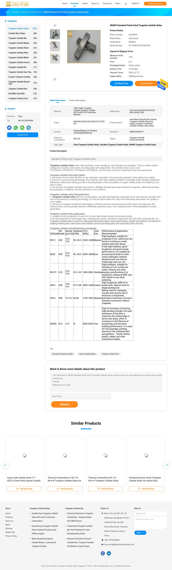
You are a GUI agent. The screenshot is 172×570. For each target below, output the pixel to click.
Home (7, 513)
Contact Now (22, 135)
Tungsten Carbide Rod (22, 88)
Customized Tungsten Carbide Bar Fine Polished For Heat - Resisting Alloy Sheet (79, 530)
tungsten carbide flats (110, 354)
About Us (9, 521)
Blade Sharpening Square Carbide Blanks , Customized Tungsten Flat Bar (44, 542)
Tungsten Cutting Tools (22, 98)
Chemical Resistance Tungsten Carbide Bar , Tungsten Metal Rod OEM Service (80, 517)
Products (9, 517)
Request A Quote (155, 4)
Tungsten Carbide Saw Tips (22, 72)
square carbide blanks (87, 354)
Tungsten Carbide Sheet (22, 48)
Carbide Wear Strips (22, 33)
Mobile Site (10, 532)
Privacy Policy (11, 536)
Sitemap (8, 528)
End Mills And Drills (22, 93)
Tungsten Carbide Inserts (22, 62)
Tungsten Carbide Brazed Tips (22, 83)
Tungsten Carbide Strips (22, 28)
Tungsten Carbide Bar (22, 38)
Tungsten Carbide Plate (22, 52)
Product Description (77, 100)
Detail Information (57, 100)
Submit (64, 404)
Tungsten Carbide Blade (22, 57)
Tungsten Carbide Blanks (22, 43)
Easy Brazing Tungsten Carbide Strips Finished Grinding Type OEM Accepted (45, 530)
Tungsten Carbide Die (22, 67)
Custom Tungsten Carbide (22, 77)
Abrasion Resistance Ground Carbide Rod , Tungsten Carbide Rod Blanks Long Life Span (80, 542)
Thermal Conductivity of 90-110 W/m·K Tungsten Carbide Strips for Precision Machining (64, 480)
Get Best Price (121, 83)
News (7, 525)
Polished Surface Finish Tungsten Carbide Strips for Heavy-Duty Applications (145, 480)
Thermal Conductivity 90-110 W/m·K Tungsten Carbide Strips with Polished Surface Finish (103, 480)
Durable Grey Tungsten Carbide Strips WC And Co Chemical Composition (45, 517)
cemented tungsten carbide (62, 354)
